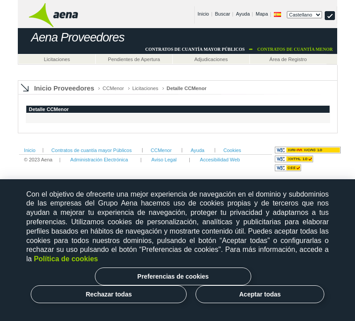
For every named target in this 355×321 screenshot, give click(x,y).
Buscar (222, 13)
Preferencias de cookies (172, 276)
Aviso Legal (164, 159)
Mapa (262, 13)
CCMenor (113, 88)
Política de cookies (66, 259)
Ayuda (243, 13)
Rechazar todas (108, 294)
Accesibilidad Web (220, 159)
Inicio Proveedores (64, 88)
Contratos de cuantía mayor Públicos (91, 150)
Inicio (203, 13)
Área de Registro (288, 59)
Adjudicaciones (211, 59)
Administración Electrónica (99, 159)
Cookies (232, 150)
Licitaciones (57, 59)
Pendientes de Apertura (134, 59)
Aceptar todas (260, 294)
